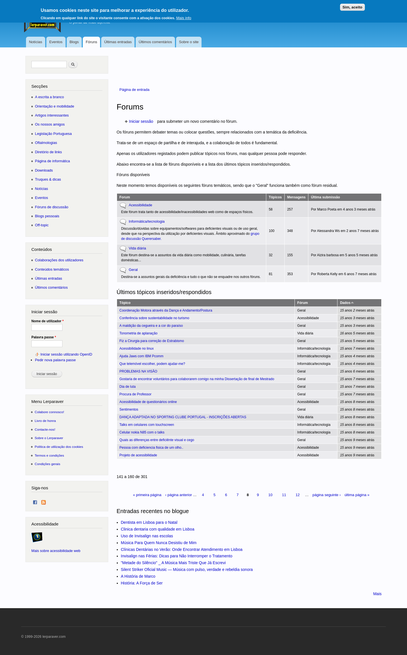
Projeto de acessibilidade (138, 455)
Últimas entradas (118, 42)
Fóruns (91, 42)
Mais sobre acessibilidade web (55, 551)
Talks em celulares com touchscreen (147, 425)
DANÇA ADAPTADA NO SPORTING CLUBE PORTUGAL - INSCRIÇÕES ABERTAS (183, 417)
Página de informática (52, 161)
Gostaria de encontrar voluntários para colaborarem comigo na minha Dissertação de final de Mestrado (197, 379)
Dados (347, 303)
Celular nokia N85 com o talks (142, 432)
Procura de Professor (135, 394)
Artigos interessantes (52, 115)
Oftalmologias (46, 143)
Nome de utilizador (47, 321)
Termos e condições (49, 455)
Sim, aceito (352, 6)
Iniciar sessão (141, 121)
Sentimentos (129, 409)
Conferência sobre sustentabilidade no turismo (154, 318)
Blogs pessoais (47, 216)
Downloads (44, 170)
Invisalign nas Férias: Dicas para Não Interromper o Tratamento (177, 556)
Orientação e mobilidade (54, 106)
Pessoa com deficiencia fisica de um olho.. (151, 448)
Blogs (74, 42)
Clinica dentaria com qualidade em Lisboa (157, 529)
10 (270, 495)
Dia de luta (128, 387)
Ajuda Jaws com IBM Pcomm (142, 356)
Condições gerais (47, 464)
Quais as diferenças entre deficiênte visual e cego (157, 440)
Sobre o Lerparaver (49, 438)
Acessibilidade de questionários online (148, 402)
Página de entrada (135, 89)
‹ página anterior (178, 495)
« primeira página (147, 495)
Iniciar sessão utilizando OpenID (66, 354)
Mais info (183, 16)
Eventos (55, 42)
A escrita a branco (49, 97)
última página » (357, 495)
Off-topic (42, 225)
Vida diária (137, 248)
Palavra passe (43, 337)
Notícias (35, 42)
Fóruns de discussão (51, 207)
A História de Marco (138, 576)
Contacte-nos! (45, 429)
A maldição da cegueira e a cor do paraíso (151, 326)
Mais (377, 594)
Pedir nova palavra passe (55, 360)
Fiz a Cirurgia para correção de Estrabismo (152, 341)
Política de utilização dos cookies (59, 446)
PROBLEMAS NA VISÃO (138, 371)
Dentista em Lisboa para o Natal (149, 522)
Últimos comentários (155, 42)
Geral (133, 270)
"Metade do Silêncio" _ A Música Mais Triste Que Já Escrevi (173, 562)
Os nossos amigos (50, 124)
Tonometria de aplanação (139, 333)
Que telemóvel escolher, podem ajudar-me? (152, 364)
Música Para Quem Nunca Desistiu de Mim (159, 542)
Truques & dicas (48, 179)
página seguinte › (327, 495)
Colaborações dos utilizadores (59, 260)
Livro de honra (45, 420)
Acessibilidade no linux (137, 348)
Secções (39, 86)
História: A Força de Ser (142, 583)
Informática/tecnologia (147, 221)
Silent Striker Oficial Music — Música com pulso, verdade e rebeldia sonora (187, 569)
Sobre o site (188, 42)
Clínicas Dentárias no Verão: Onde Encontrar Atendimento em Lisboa (182, 549)
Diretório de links (48, 152)
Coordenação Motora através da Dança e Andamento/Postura (166, 310)
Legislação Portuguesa (53, 134)
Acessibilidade (140, 205)
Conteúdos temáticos (52, 269)
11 (284, 495)
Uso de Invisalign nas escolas (147, 536)
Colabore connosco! (49, 412)
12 (298, 495)
